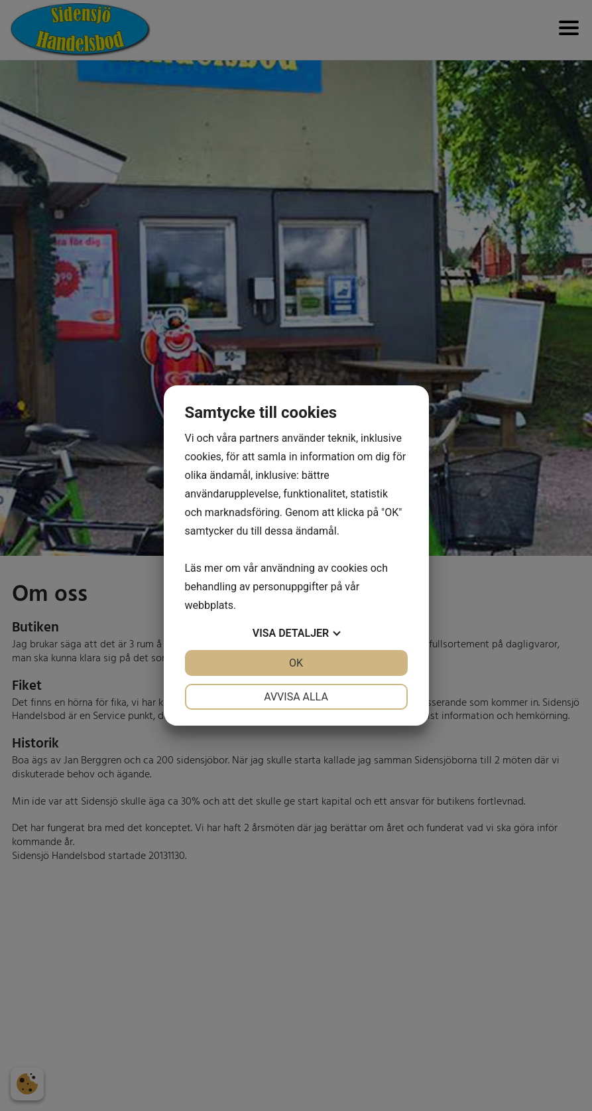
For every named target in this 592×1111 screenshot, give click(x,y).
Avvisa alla (296, 696)
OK (296, 663)
